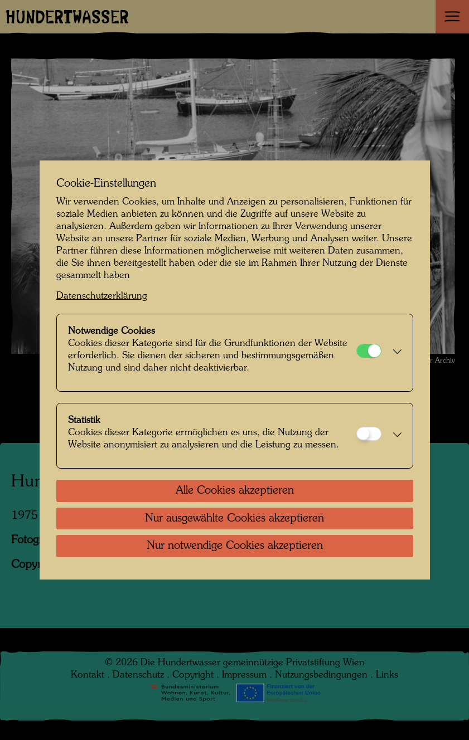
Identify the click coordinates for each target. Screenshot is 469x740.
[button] (394, 353)
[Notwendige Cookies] (368, 351)
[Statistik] (368, 434)
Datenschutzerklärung (101, 296)
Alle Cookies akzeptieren (235, 490)
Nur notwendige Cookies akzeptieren (235, 546)
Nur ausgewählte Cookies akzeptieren (234, 518)
